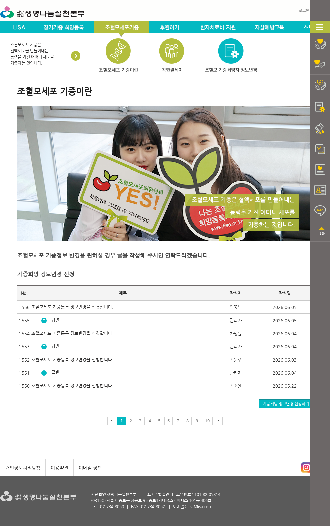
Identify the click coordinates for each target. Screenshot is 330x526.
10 (207, 420)
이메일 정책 (90, 468)
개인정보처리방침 (22, 468)
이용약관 (59, 468)
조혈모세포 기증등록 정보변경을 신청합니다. (72, 306)
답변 (55, 319)
